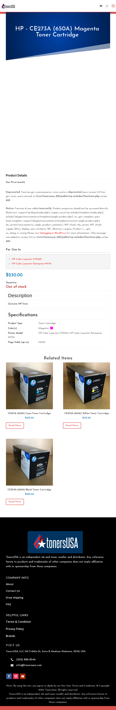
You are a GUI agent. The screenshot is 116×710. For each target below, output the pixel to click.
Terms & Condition (18, 622)
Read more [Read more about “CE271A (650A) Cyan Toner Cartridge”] (15, 425)
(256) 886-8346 (25, 659)
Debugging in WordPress (53, 233)
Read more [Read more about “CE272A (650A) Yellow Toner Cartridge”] (72, 425)
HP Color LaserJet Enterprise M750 (31, 263)
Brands (10, 636)
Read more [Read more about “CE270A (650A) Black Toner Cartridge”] (15, 501)
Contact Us (13, 590)
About (10, 584)
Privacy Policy (15, 629)
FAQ (8, 604)
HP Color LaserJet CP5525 (27, 259)
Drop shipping (14, 597)
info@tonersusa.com (29, 665)
